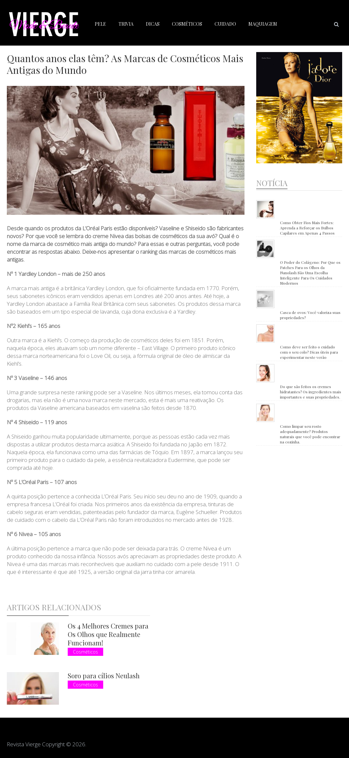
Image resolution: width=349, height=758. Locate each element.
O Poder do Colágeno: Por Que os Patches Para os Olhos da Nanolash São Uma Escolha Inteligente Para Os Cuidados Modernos (310, 273)
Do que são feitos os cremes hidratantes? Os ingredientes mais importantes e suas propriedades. (310, 391)
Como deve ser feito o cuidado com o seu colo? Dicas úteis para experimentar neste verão (309, 352)
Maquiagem (262, 24)
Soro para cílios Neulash (104, 675)
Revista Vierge (24, 744)
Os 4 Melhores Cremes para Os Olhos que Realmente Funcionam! (108, 634)
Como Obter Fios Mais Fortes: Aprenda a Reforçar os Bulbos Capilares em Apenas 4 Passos (307, 228)
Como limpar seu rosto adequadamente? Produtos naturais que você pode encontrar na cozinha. (310, 434)
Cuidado (225, 24)
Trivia (126, 24)
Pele (100, 24)
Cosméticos (187, 24)
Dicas (153, 24)
